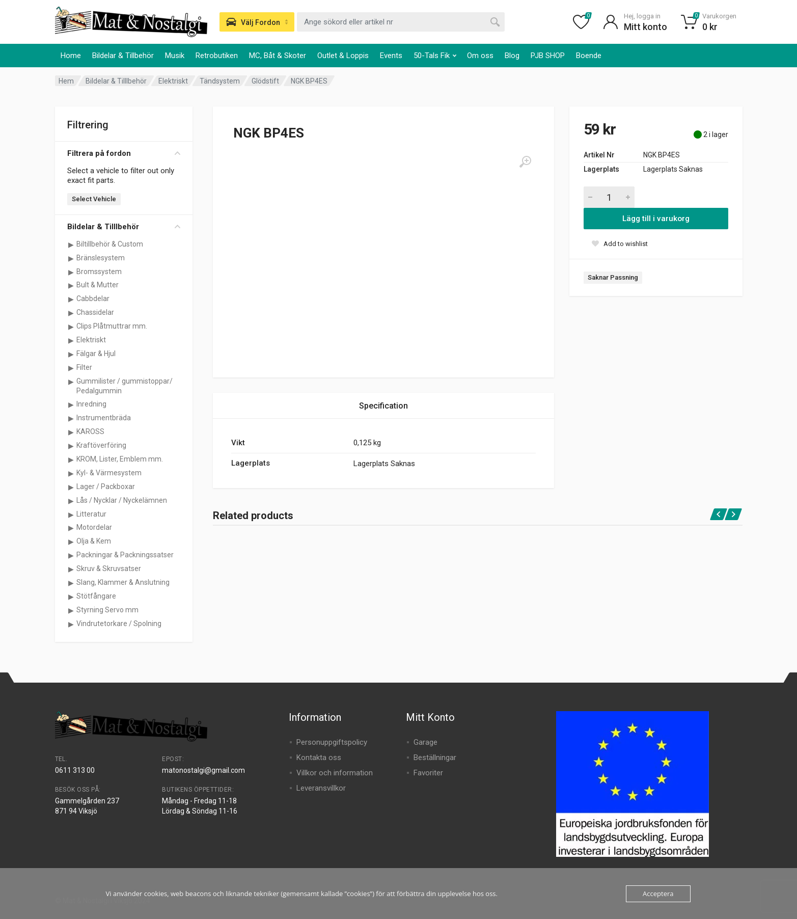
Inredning (91, 404)
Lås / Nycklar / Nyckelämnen (121, 500)
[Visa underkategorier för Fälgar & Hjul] (71, 354)
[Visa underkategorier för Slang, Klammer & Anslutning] (71, 583)
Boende (588, 55)
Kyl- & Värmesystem (109, 473)
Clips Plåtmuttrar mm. (111, 326)
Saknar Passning (613, 277)
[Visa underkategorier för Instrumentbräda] (71, 418)
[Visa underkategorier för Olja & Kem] (71, 541)
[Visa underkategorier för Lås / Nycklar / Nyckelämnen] (71, 501)
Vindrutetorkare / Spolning (118, 623)
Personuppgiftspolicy (331, 742)
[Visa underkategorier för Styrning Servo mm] (71, 610)
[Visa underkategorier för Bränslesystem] (71, 258)
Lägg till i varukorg (656, 218)
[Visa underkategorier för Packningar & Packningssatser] (71, 555)
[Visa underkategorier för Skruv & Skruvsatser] (71, 569)
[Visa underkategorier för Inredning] (71, 404)
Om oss (480, 55)
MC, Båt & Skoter (277, 55)
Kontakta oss (318, 757)
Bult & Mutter (97, 285)
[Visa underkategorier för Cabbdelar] (71, 299)
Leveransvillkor (321, 788)
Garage (425, 742)
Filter (84, 367)
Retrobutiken (217, 55)
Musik (174, 55)
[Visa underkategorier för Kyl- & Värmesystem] (71, 473)
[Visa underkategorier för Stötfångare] (71, 596)
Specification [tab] (383, 406)
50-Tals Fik (435, 55)
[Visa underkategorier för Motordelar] (71, 528)
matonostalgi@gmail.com (203, 770)
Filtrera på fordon (123, 153)
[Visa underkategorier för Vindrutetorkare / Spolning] (71, 624)
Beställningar (435, 757)
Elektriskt (173, 81)
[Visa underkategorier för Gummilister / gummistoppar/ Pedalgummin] (71, 381)
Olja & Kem (93, 541)
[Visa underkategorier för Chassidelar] (71, 313)
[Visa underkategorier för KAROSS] (71, 432)
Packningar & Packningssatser (125, 555)
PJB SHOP (548, 55)
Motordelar (94, 527)
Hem (66, 81)
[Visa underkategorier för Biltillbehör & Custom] (71, 244)
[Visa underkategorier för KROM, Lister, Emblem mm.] (71, 459)
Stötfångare (96, 596)
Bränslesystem (100, 258)
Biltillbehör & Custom (109, 244)
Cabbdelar (92, 298)
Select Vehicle (94, 199)
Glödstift (265, 81)
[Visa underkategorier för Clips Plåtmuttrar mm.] (71, 326)
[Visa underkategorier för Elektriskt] (71, 340)
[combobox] (401, 22)
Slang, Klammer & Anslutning (123, 582)
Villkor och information (334, 772)
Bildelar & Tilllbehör (116, 81)
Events (391, 55)
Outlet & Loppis (343, 55)
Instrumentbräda (103, 418)
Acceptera (658, 893)
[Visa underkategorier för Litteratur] (71, 514)
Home (71, 55)
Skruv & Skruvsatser (108, 568)
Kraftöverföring (101, 445)
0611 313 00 (75, 770)
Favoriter (428, 772)
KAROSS (90, 431)
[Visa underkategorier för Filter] (71, 368)
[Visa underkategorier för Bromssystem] (71, 272)
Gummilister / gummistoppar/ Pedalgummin (124, 386)
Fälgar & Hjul (96, 353)
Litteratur (91, 514)
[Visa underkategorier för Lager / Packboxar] (71, 487)
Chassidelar (95, 312)
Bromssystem (99, 271)
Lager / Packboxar (105, 486)
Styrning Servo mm (107, 610)
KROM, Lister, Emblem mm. (119, 459)
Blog (512, 55)
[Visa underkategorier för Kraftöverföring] (71, 446)
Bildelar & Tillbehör (123, 55)
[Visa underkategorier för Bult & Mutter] (71, 285)
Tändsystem (220, 81)
